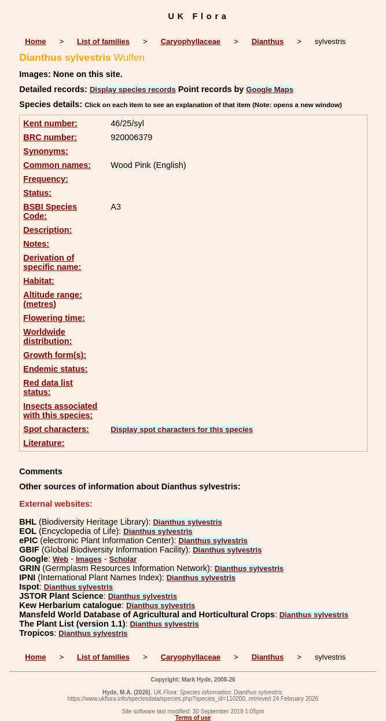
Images (89, 559)
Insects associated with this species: (60, 410)
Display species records (133, 89)
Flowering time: (53, 318)
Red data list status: (48, 387)
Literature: (43, 443)
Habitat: (38, 281)
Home (35, 41)
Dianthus (268, 41)
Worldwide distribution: (47, 336)
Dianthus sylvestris (187, 522)
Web (60, 559)
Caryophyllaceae (190, 41)
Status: (37, 192)
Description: (47, 230)
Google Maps (269, 89)
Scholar (123, 559)
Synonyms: (45, 151)
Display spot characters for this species (182, 429)
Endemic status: (55, 369)
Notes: (36, 243)
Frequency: (45, 179)
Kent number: (50, 123)
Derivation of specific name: (52, 262)
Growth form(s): (54, 355)
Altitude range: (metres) (52, 299)
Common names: (57, 165)
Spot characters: (56, 429)
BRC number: (50, 137)
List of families (103, 41)
